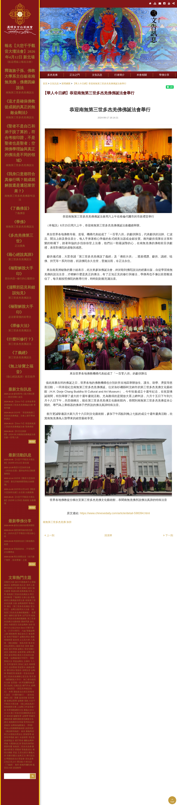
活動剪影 (13, 652)
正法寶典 (20, 245)
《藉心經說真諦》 (20, 255)
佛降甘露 (13, 615)
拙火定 (23, 585)
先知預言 (11, 688)
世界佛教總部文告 (15, 710)
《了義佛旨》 (19, 208)
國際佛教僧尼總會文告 (23, 719)
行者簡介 (119, 74)
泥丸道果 (29, 759)
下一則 (168, 535)
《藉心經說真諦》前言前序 (20, 376)
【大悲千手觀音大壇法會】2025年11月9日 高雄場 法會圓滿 (20, 500)
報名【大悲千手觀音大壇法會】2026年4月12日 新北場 (20, 51)
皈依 (23, 731)
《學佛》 (19, 222)
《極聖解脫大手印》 (13, 679)
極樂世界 (17, 716)
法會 (15, 603)
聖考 (19, 615)
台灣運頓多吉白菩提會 (14, 759)
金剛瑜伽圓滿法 (18, 725)
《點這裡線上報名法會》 (20, 61)
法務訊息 (18, 685)
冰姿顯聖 (24, 737)
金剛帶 (25, 716)
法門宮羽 (26, 615)
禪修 (6, 743)
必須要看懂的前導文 (19, 317)
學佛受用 (11, 673)
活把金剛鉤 (22, 624)
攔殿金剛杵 (29, 740)
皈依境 (16, 640)
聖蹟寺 (18, 670)
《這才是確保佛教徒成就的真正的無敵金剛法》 (20, 107)
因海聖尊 (27, 734)
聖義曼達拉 (27, 749)
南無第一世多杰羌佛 (24, 673)
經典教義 (24, 591)
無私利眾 (24, 643)
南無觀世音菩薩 (16, 722)
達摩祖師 (15, 585)
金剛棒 (20, 701)
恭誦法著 (15, 591)
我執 (26, 701)
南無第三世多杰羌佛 (54, 522)
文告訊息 (97, 74)
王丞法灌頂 (22, 752)
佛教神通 (8, 719)
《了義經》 (19, 353)
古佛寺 (27, 661)
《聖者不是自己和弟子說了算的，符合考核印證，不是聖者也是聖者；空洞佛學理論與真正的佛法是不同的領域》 (20, 143)
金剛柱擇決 (25, 637)
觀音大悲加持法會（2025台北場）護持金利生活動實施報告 (19, 470)
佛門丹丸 (26, 685)
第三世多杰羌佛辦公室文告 (16, 676)
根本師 (10, 716)
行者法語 (28, 762)
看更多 (32, 442)
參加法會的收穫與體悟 (19, 525)
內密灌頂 (13, 624)
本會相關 (142, 74)
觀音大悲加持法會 (25, 655)
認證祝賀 (29, 728)
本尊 (11, 692)
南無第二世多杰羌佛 (22, 746)
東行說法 (30, 755)
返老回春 (23, 698)
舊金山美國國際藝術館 (14, 728)
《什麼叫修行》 (18, 695)
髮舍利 (14, 664)
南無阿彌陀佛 (26, 765)
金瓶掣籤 (21, 652)
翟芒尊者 (19, 740)
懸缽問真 (25, 621)
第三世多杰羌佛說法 (19, 259)
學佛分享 (164, 74)
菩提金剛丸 (18, 661)
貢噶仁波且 (27, 588)
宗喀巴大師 (9, 582)
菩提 (15, 752)
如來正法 (21, 755)
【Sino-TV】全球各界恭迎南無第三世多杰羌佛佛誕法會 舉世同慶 (20, 404)
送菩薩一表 (16, 682)
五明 (9, 664)
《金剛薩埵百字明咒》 (19, 658)
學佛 (6, 658)
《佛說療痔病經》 (12, 731)
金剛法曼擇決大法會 (20, 609)
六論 (24, 631)
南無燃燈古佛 (10, 707)
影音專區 (13, 655)
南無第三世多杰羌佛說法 (20, 92)
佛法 (9, 606)
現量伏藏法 (12, 755)
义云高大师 (25, 640)
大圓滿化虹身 (15, 743)
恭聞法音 (26, 670)
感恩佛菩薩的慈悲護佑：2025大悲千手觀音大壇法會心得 (19, 533)
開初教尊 (13, 634)
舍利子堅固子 (13, 637)
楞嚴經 (18, 749)
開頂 (19, 588)
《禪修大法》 (19, 326)
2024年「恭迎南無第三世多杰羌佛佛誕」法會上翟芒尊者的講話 (19, 415)
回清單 (108, 535)
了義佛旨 (20, 213)
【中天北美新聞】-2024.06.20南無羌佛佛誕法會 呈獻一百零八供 (19, 434)
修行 (17, 737)
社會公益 (26, 597)
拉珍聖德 (13, 667)
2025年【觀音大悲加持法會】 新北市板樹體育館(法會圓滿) (19, 481)
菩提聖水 (21, 667)
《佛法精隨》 (13, 643)
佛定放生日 (22, 634)
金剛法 (20, 649)
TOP (172, 800)
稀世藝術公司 (10, 588)
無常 (17, 765)
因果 (27, 646)
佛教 (33, 637)
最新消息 (20, 646)
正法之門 (75, 74)
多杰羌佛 (52, 74)
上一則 (49, 535)
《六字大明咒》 (14, 631)
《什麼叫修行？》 (20, 339)
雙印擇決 (11, 670)
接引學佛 (13, 649)
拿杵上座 (30, 585)
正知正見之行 (10, 762)
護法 (6, 722)
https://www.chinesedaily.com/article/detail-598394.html (115, 513)
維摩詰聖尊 (12, 701)
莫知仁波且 (23, 664)
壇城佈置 (8, 640)
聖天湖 (32, 676)
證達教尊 (17, 768)
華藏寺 (32, 716)
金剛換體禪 (22, 603)
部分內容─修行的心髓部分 (20, 278)
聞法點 (20, 762)
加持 (30, 624)
